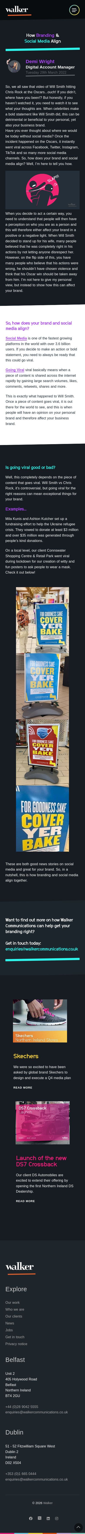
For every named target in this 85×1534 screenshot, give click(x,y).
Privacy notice (16, 1344)
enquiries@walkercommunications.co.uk (36, 1412)
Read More (22, 1087)
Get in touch (14, 1337)
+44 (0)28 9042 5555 (21, 1407)
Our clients (13, 1316)
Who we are (14, 1309)
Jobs (9, 1330)
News (9, 1323)
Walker (48, 1503)
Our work (12, 1302)
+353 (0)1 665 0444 (20, 1474)
